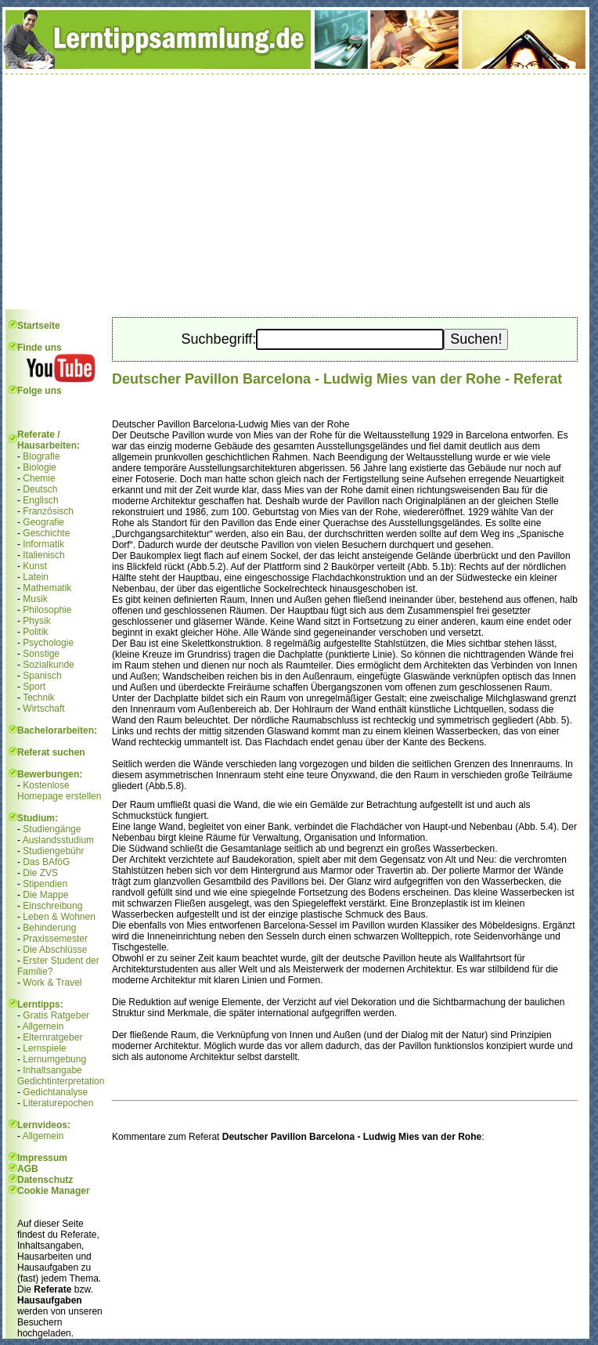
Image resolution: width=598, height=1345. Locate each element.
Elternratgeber (52, 1037)
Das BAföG (46, 861)
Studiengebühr (53, 851)
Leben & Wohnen (59, 916)
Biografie (41, 456)
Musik (35, 598)
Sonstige (41, 653)
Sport (34, 686)
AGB (27, 1168)
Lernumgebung (54, 1059)
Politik (35, 631)
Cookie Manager (53, 1190)
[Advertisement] (295, 191)
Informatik (43, 544)
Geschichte (46, 533)
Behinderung (49, 927)
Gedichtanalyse (55, 1092)
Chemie (39, 478)
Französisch (48, 511)
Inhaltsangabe (52, 1070)
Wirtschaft (43, 708)
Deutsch (40, 489)
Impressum (42, 1157)
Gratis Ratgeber (56, 1015)
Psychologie (48, 642)
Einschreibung (52, 905)
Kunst (35, 566)
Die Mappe (45, 894)
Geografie (43, 522)
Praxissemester (55, 938)
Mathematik (47, 587)
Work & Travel (52, 982)
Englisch (40, 500)
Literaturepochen (58, 1103)
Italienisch (43, 555)
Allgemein (43, 1026)
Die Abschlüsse (55, 949)
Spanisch (42, 675)
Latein (36, 577)
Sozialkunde (48, 664)
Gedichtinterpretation (60, 1081)
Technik (39, 697)
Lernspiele (44, 1048)
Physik (36, 620)
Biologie (39, 467)
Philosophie (47, 609)
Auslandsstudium (58, 840)
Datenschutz (45, 1179)
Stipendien (45, 883)
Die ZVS (40, 872)
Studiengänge (52, 829)
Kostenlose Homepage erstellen (59, 791)
